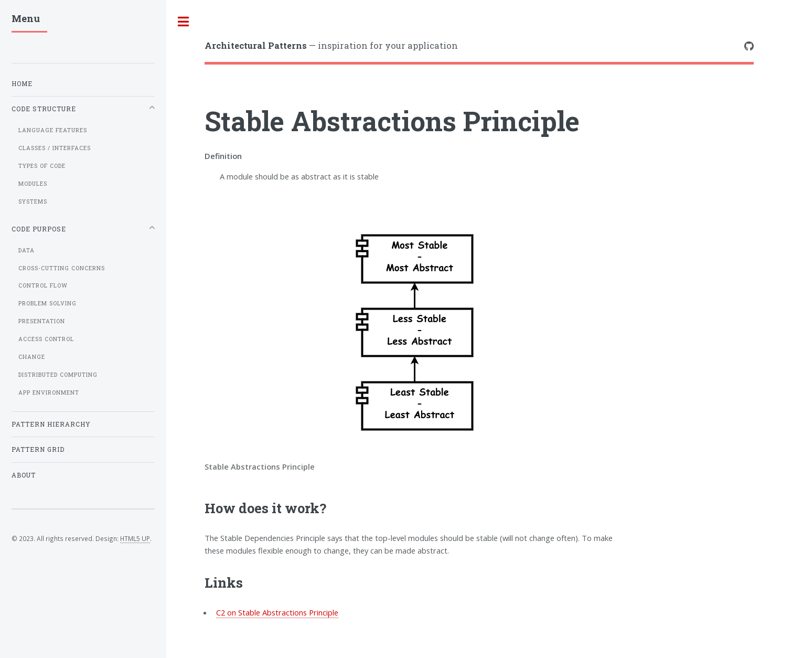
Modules (32, 183)
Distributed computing (58, 374)
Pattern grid (38, 449)
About (24, 475)
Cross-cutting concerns (61, 268)
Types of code (42, 165)
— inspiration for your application (331, 45)
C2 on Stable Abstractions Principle (277, 612)
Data (26, 250)
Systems (32, 201)
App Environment (48, 392)
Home (22, 84)
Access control (46, 339)
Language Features (52, 130)
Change (31, 356)
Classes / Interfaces (54, 148)
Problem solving (47, 303)
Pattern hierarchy (51, 424)
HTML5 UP (135, 538)
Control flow (43, 285)
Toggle (183, 22)
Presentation (41, 321)
